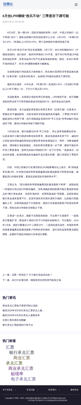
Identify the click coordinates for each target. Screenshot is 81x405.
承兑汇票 (14, 363)
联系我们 (52, 390)
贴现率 (17, 373)
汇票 (10, 347)
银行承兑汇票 (21, 352)
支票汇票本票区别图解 (14, 320)
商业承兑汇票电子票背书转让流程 (20, 305)
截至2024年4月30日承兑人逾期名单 (21, 315)
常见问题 (31, 390)
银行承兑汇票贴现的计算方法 (18, 325)
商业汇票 (21, 357)
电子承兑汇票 (23, 379)
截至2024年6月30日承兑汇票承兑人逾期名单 (24, 310)
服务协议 (74, 390)
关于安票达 (8, 390)
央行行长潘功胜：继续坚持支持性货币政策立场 (36, 280)
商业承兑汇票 (20, 368)
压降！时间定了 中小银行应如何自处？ (32, 274)
